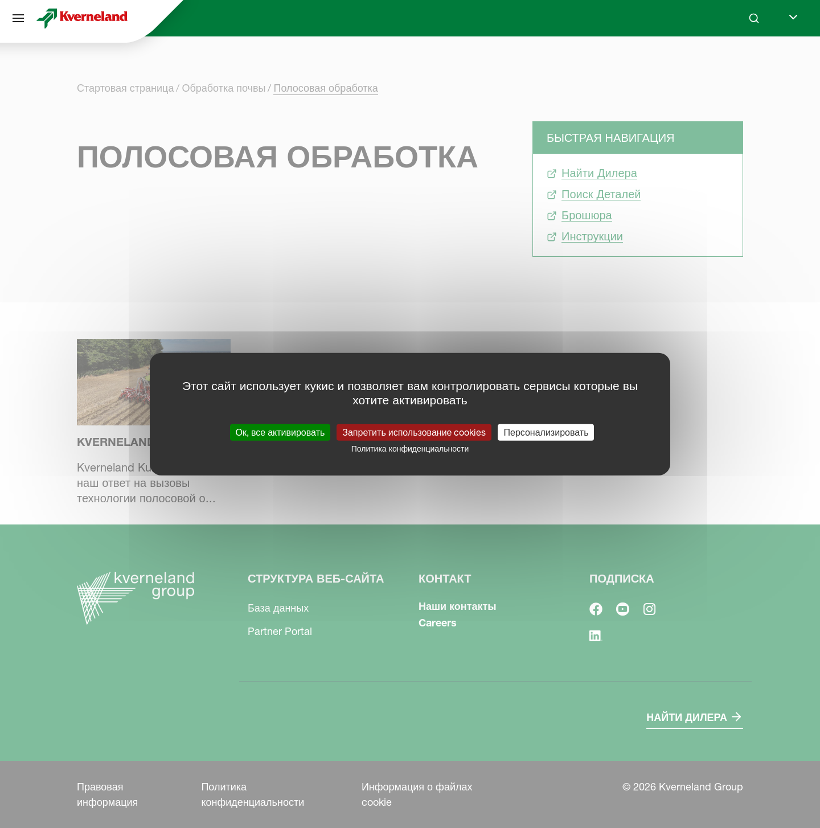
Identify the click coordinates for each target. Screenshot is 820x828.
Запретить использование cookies (414, 432)
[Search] (754, 18)
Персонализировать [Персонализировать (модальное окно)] (545, 432)
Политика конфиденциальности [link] (410, 449)
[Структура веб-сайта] (18, 18)
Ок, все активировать (280, 432)
